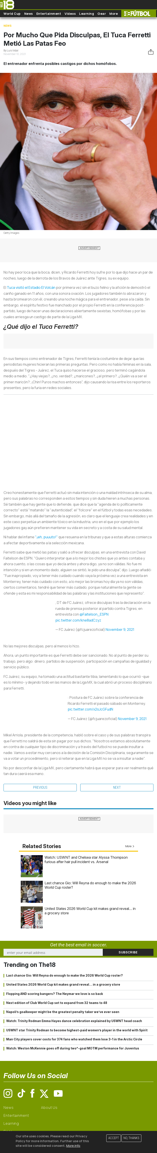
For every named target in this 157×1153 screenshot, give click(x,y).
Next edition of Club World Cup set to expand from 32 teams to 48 (56, 1003)
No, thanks (131, 1138)
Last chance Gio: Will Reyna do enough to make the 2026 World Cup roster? (64, 975)
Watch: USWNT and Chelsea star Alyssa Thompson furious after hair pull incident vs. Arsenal (86, 859)
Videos (70, 13)
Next (117, 787)
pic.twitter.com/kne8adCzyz (78, 620)
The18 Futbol (138, 13)
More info (73, 1146)
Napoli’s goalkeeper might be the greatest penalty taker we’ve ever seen (62, 1012)
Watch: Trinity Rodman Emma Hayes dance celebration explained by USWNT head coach (74, 1021)
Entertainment (48, 13)
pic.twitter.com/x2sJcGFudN (90, 709)
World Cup (12, 13)
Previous (40, 787)
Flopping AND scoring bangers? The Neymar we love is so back (54, 994)
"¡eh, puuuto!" (46, 537)
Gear (101, 13)
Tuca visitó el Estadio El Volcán (31, 287)
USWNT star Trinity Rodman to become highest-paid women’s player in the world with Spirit (77, 1030)
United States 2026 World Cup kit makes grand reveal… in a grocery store (63, 984)
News (28, 13)
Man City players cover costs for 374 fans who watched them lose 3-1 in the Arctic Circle (74, 1039)
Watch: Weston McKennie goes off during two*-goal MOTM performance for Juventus (72, 1048)
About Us (49, 1107)
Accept (113, 1138)
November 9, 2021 (120, 629)
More (113, 13)
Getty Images (11, 233)
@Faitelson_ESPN (94, 614)
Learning (86, 13)
